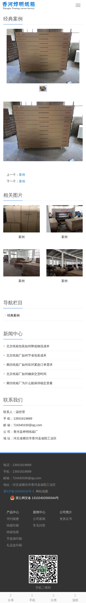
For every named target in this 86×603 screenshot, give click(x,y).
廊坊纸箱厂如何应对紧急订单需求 (29, 364)
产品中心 (13, 512)
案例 (22, 174)
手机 (32, 597)
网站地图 (42, 491)
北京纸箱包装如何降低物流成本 (27, 346)
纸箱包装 (13, 532)
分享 (11, 597)
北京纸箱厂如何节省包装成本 (26, 355)
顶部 (75, 597)
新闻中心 (39, 512)
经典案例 (13, 315)
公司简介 (66, 512)
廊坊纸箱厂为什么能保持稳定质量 (29, 383)
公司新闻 (39, 519)
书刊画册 (13, 519)
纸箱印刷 (13, 525)
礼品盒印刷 (14, 545)
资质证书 (66, 519)
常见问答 (39, 525)
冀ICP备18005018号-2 (18, 491)
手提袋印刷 (14, 538)
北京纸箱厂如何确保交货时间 (26, 374)
